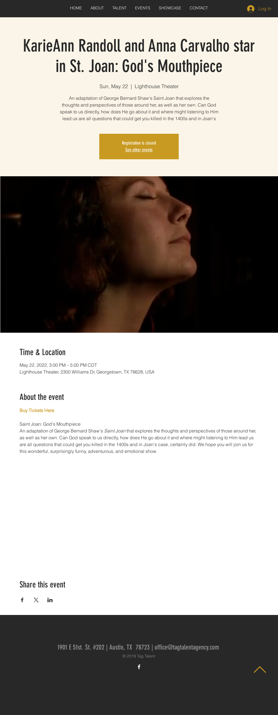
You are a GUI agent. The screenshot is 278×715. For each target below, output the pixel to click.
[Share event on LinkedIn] (50, 600)
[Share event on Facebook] (22, 600)
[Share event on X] (36, 600)
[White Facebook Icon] (139, 667)
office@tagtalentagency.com (187, 647)
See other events (139, 149)
